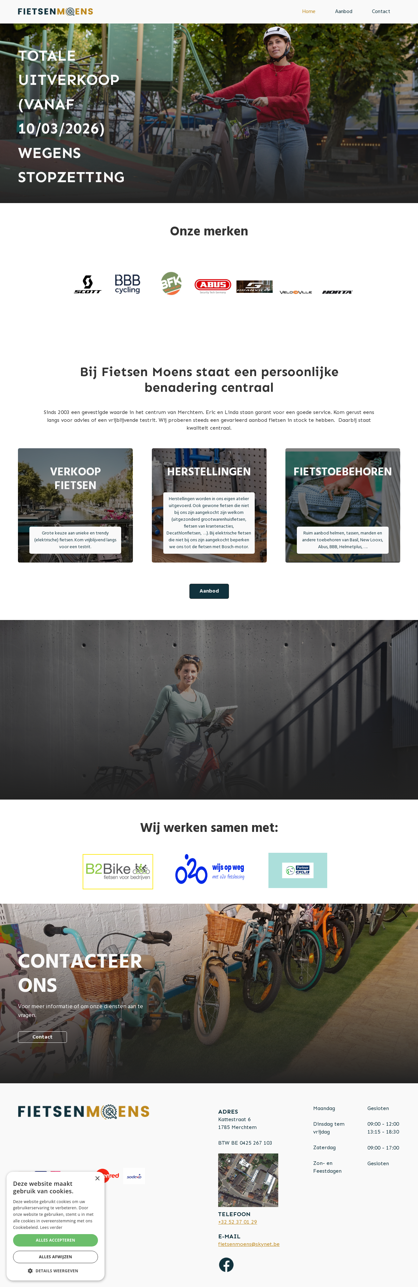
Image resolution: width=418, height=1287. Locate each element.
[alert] (55, 1226)
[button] (55, 1270)
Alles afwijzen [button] (55, 1257)
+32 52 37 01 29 (237, 1222)
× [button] (97, 1178)
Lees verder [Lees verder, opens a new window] (51, 1227)
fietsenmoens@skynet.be (249, 1244)
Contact (381, 12)
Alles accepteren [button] (55, 1240)
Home (308, 12)
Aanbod (343, 12)
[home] (55, 12)
